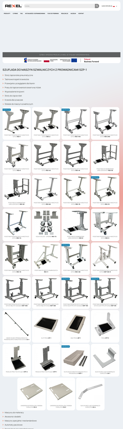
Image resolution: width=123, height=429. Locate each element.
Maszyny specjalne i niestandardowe (21, 376)
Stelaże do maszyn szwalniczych (19, 61)
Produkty (7, 13)
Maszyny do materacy (14, 369)
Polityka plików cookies (70, 413)
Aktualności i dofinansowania (35, 13)
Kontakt (81, 13)
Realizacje (64, 13)
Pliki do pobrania (53, 13)
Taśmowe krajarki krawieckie (17, 38)
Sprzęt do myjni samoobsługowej (19, 384)
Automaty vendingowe (14, 391)
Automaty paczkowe (13, 380)
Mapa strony (67, 418)
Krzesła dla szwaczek (14, 57)
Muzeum (73, 13)
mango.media (117, 425)
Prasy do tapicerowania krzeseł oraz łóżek (23, 45)
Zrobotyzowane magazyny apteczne (21, 387)
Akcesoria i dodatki (12, 372)
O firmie (15, 13)
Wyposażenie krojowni (14, 49)
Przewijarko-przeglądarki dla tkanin (20, 42)
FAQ (21, 13)
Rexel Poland (16, 425)
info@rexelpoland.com (40, 416)
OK (118, 409)
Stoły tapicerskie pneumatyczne (19, 34)
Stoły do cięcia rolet (13, 53)
